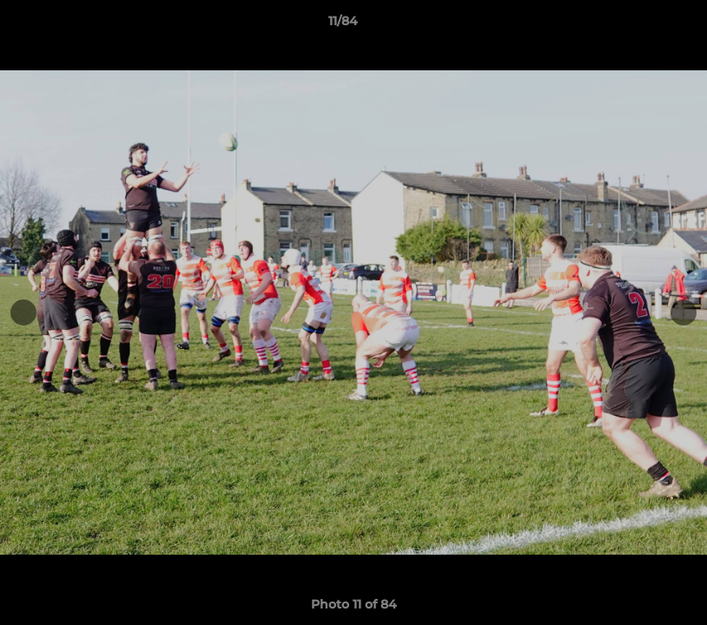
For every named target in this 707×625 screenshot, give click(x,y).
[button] (634, 25)
